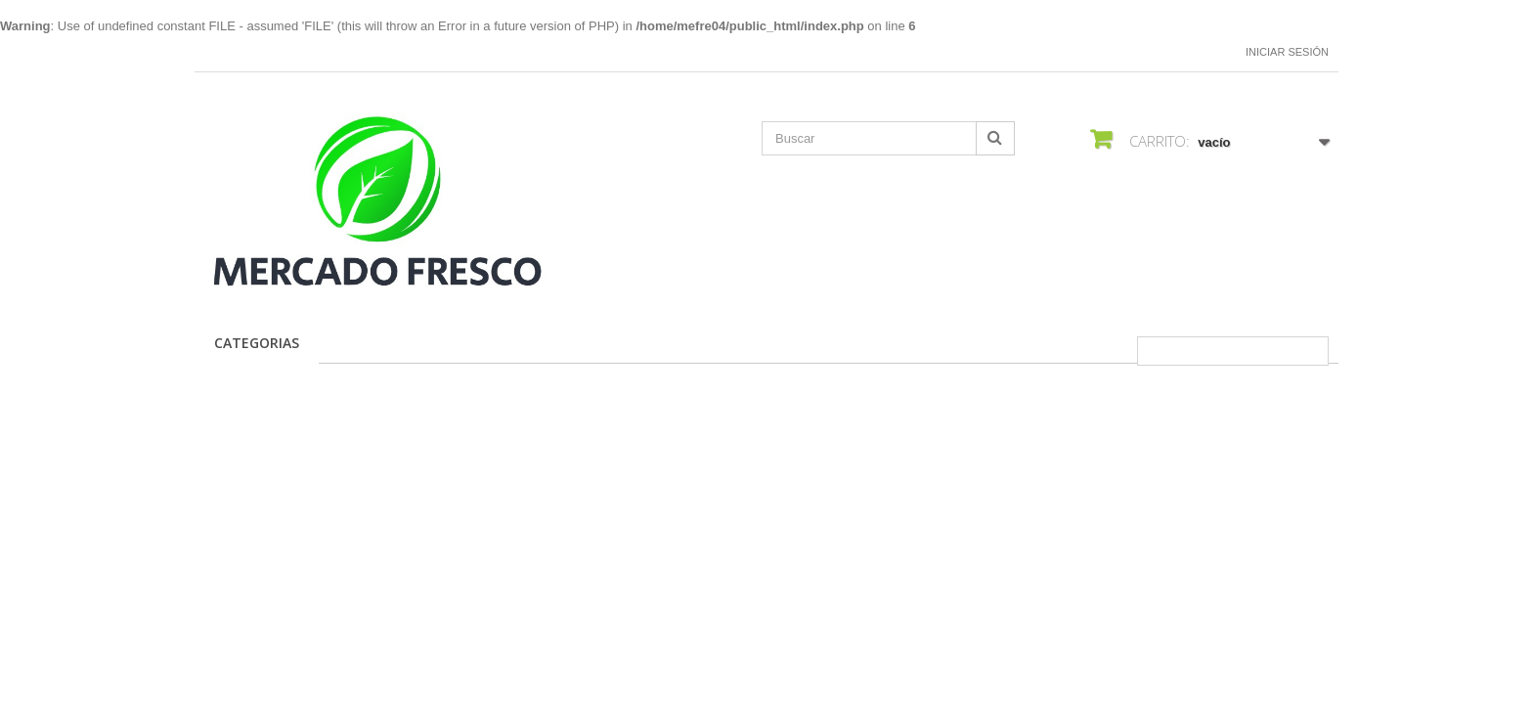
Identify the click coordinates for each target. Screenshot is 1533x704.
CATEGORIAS (256, 342)
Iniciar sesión (1287, 52)
